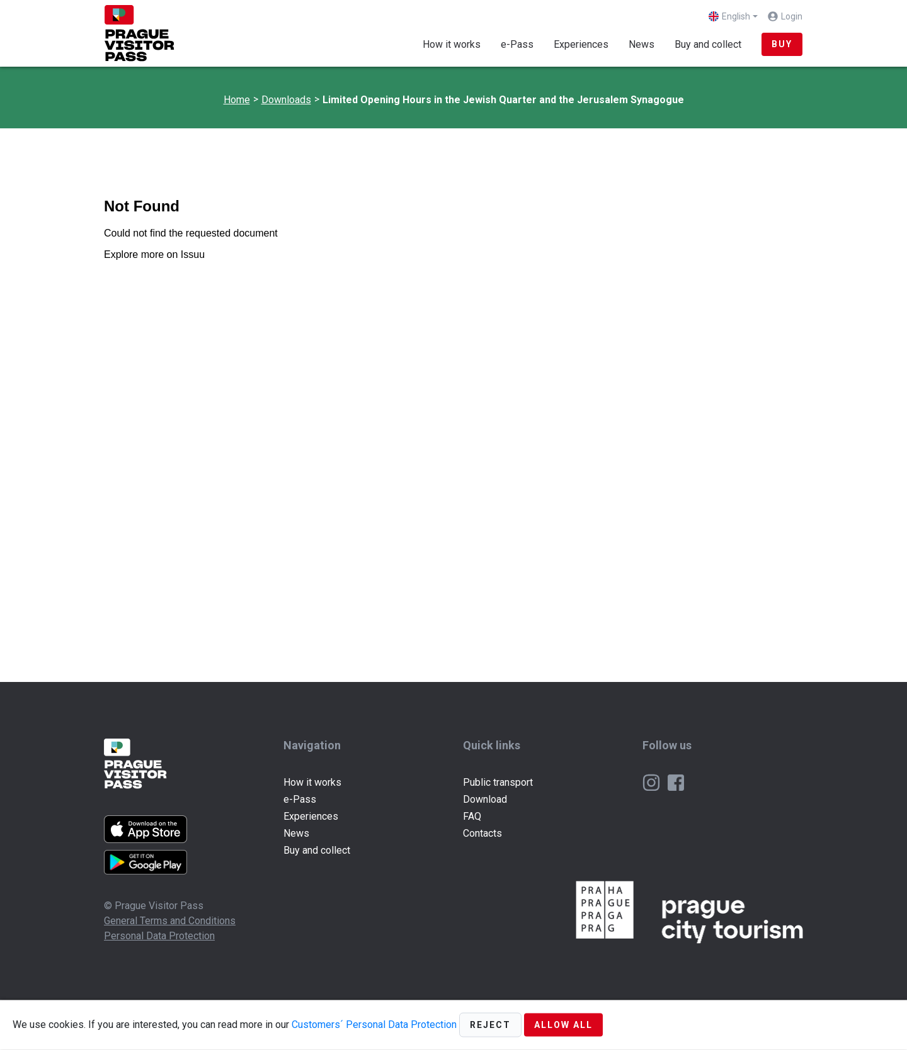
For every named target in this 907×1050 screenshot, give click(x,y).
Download (485, 799)
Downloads (286, 100)
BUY (782, 44)
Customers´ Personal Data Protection (374, 1024)
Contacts (482, 833)
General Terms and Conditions (170, 921)
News (641, 44)
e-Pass (517, 44)
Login (791, 16)
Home (237, 100)
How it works (452, 44)
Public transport (498, 782)
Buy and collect (708, 44)
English (729, 16)
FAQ (472, 816)
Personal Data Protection (159, 936)
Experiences (581, 44)
